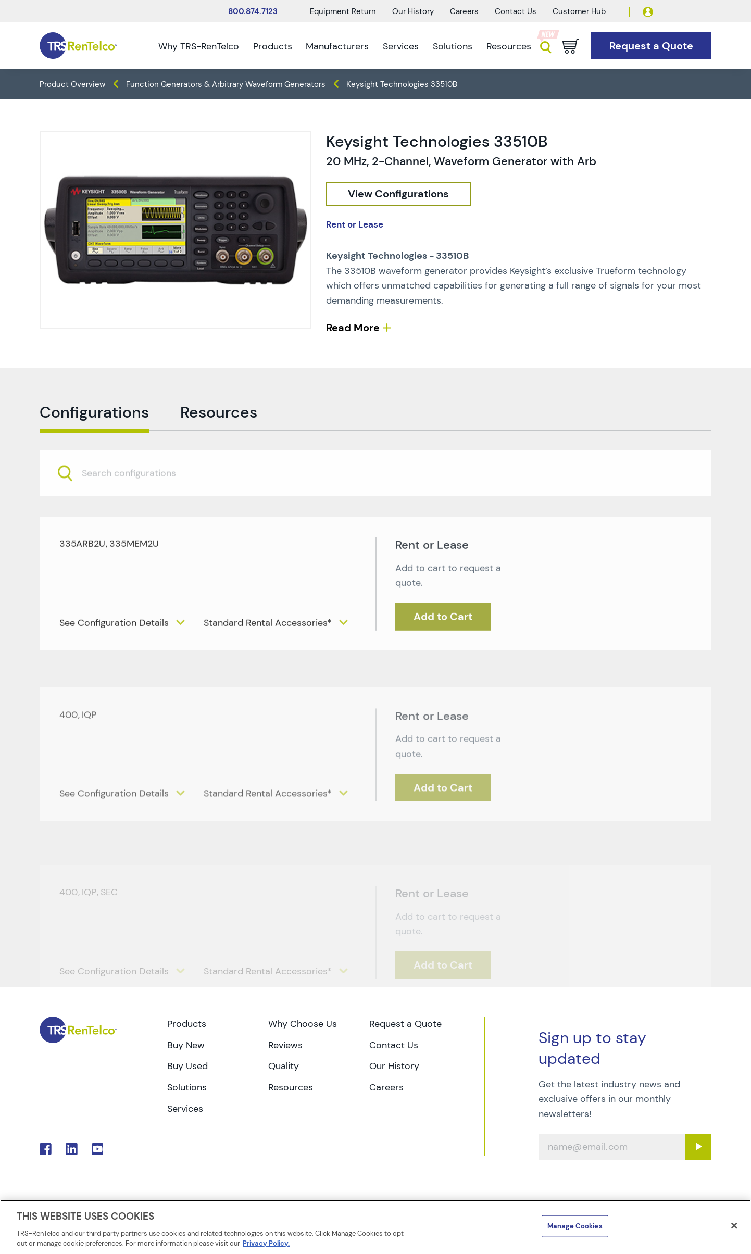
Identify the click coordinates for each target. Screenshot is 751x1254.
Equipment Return (343, 11)
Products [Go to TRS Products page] (186, 1024)
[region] (375, 1227)
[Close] (734, 1225)
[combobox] (375, 494)
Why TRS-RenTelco (198, 46)
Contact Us (515, 11)
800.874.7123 (253, 11)
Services (401, 46)
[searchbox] (135, 494)
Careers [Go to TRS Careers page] (386, 1087)
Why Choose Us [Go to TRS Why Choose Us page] (302, 1024)
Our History (413, 11)
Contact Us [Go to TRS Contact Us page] (393, 1045)
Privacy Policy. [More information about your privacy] (266, 1243)
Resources (508, 46)
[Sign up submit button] (698, 1147)
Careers (464, 11)
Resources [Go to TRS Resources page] (290, 1087)
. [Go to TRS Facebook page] (46, 1149)
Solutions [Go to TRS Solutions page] (187, 1087)
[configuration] (398, 194)
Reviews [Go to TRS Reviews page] (285, 1045)
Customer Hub (579, 11)
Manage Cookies (575, 1226)
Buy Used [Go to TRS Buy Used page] (187, 1066)
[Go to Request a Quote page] (651, 46)
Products (272, 46)
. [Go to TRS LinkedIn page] (72, 1149)
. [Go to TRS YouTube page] (98, 1149)
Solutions (452, 46)
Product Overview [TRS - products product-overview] (72, 84)
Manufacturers (337, 46)
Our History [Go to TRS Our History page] (394, 1066)
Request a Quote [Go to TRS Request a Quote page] (405, 1024)
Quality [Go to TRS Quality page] (283, 1066)
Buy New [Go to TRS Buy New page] (186, 1045)
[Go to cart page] (570, 46)
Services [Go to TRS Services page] (185, 1108)
